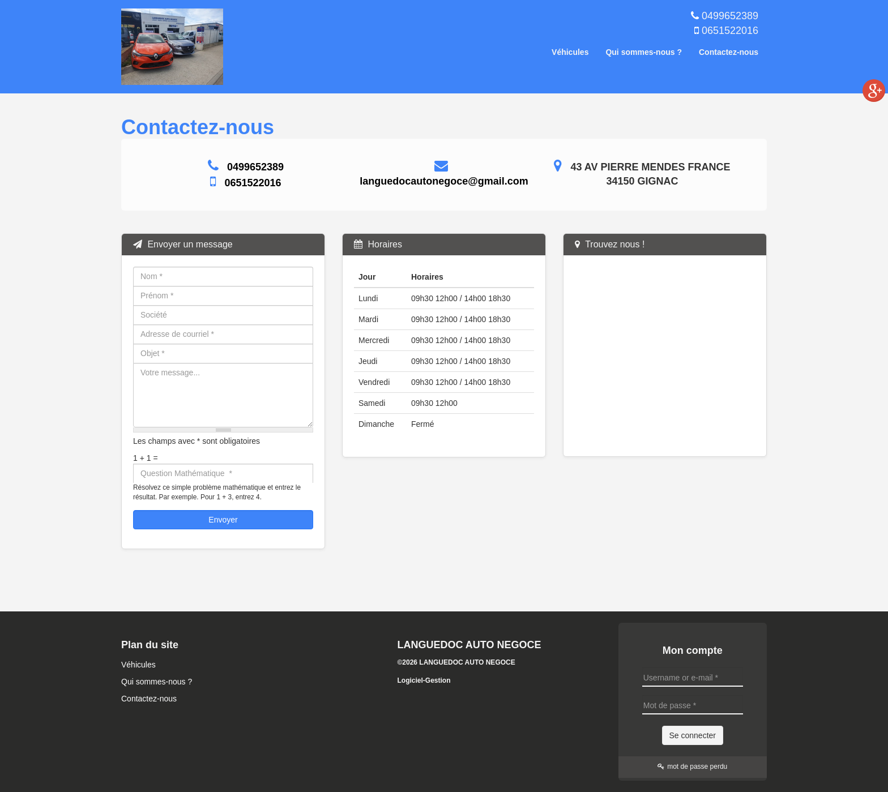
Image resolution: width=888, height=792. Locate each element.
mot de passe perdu (692, 766)
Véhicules (570, 52)
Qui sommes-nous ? (643, 52)
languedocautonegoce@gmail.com (444, 181)
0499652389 (730, 16)
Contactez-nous (728, 52)
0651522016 (730, 30)
